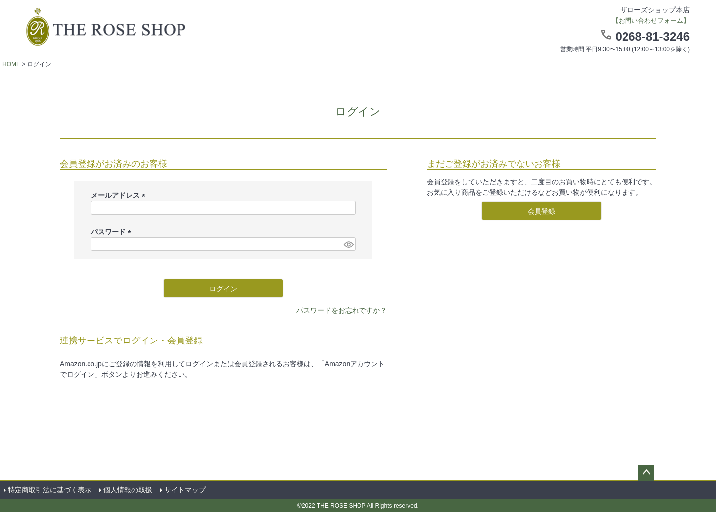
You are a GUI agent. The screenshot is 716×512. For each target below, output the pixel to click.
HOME (11, 64)
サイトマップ (185, 490)
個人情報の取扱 (127, 490)
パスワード (113, 232)
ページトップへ (646, 473)
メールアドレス (120, 195)
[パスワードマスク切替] (348, 244)
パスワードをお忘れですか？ (341, 310)
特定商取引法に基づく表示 (49, 490)
